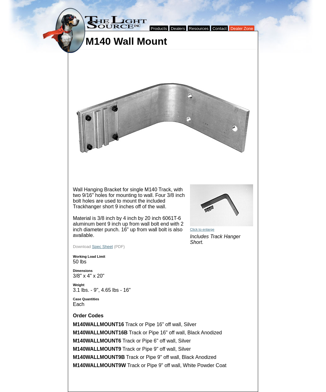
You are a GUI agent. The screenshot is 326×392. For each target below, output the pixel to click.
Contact (219, 28)
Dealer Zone (241, 28)
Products (159, 28)
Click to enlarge (202, 229)
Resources (199, 28)
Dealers (178, 28)
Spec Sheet (102, 246)
